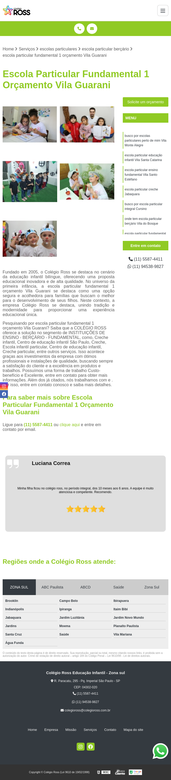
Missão (70, 730)
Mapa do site (133, 730)
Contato (110, 730)
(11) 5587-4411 (39, 424)
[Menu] (162, 10)
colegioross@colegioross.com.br (85, 710)
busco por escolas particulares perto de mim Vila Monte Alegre (146, 140)
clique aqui (70, 424)
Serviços (90, 730)
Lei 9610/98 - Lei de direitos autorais (128, 655)
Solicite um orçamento (145, 102)
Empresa (51, 730)
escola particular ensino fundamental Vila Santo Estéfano (141, 174)
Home (32, 730)
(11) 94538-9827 (146, 266)
